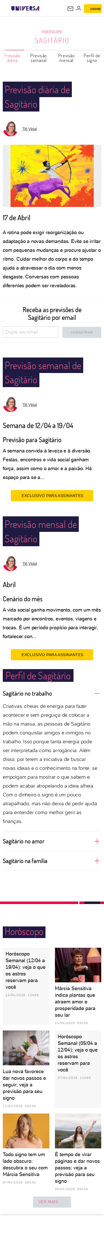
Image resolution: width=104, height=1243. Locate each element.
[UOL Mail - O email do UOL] (70, 8)
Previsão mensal (66, 57)
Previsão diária (12, 57)
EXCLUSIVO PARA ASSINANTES (52, 495)
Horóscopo (52, 31)
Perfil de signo (92, 57)
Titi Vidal (29, 129)
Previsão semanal (38, 57)
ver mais (52, 1202)
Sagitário (52, 40)
